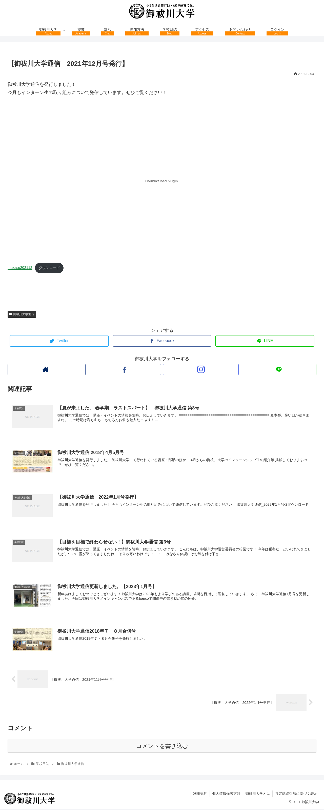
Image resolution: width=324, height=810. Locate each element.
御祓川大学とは (257, 794)
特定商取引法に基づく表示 (296, 794)
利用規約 (198, 794)
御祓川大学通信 (21, 314)
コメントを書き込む (162, 747)
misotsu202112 (20, 268)
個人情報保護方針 (225, 794)
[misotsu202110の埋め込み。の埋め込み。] (162, 181)
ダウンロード (49, 268)
